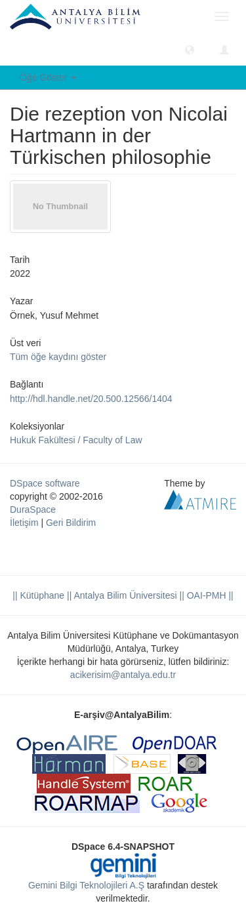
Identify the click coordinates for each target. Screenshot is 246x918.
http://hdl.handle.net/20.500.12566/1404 (91, 398)
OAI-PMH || (209, 595)
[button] (189, 49)
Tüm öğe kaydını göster (58, 356)
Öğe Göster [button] (48, 77)
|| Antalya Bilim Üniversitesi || (124, 595)
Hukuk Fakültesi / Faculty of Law (76, 440)
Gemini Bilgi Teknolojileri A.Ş (86, 885)
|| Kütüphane (38, 595)
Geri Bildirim (71, 522)
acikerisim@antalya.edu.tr (123, 674)
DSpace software (45, 483)
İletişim (24, 522)
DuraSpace (33, 509)
